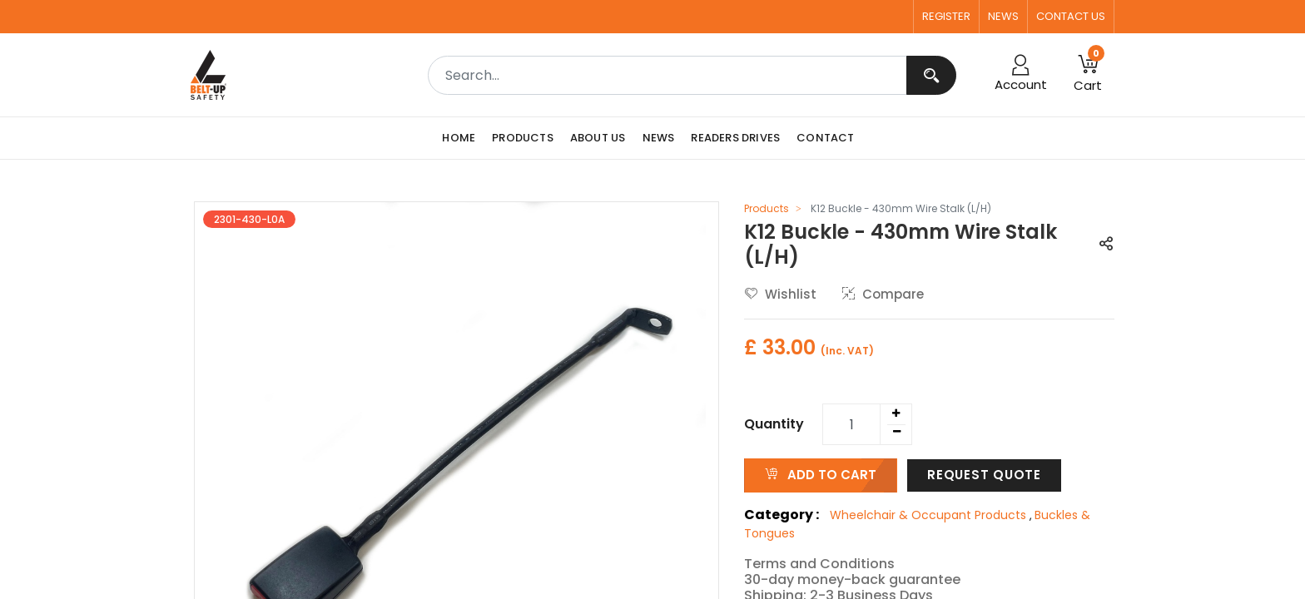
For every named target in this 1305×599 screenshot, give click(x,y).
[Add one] (895, 413)
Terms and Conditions (819, 563)
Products (766, 208)
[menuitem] (463, 138)
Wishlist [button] (780, 294)
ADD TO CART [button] (820, 474)
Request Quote (984, 474)
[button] (1087, 74)
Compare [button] (883, 294)
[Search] (931, 75)
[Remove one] (896, 432)
